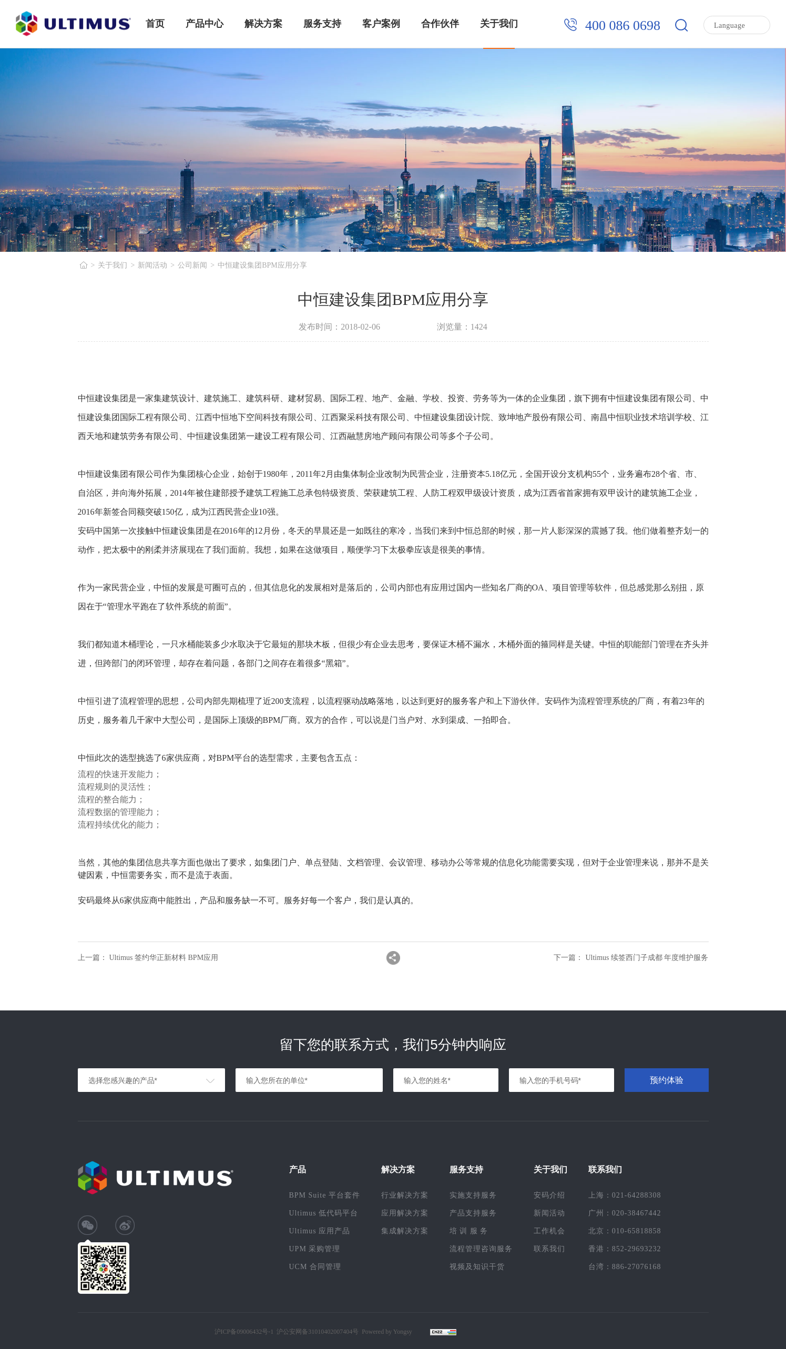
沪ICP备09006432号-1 (244, 1331)
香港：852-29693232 (624, 1249)
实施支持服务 (473, 1195)
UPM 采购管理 (315, 1249)
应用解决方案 (404, 1213)
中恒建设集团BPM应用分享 (262, 265)
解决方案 (263, 23)
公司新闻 (192, 265)
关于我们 (499, 23)
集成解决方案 (404, 1231)
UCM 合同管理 (315, 1267)
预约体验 (666, 1080)
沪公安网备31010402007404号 (318, 1331)
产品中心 (204, 23)
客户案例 (381, 23)
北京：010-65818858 (624, 1231)
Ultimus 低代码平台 (324, 1213)
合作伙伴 (440, 23)
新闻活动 (152, 265)
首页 (155, 23)
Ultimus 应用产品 (320, 1231)
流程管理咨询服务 (481, 1249)
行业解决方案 (404, 1195)
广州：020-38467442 (624, 1213)
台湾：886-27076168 (624, 1267)
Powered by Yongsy (387, 1331)
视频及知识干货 (477, 1267)
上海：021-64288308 (624, 1195)
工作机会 (549, 1231)
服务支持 (322, 23)
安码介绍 (549, 1195)
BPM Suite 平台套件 (324, 1195)
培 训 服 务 (469, 1231)
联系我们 (549, 1249)
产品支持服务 (473, 1213)
